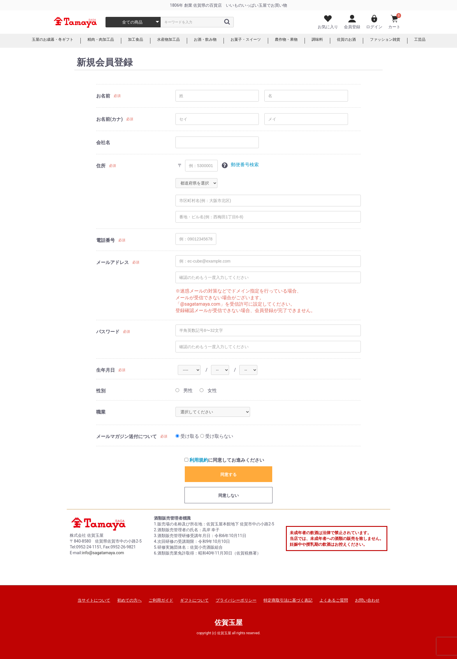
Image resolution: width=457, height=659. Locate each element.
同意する (228, 474)
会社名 (103, 142)
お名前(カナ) (109, 119)
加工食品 (131, 40)
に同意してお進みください (224, 460)
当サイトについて (94, 600)
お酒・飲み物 (204, 40)
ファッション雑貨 (392, 40)
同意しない (228, 495)
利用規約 (198, 460)
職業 (101, 412)
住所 (101, 166)
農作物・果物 (289, 40)
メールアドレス (112, 262)
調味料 (322, 40)
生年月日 (105, 370)
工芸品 (429, 40)
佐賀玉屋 (228, 623)
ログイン (374, 22)
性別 (101, 391)
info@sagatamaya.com (103, 552)
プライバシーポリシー (236, 600)
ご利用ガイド (161, 600)
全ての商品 (132, 22)
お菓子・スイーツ (247, 40)
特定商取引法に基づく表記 (287, 600)
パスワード (107, 331)
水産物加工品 (166, 40)
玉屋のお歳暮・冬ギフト (44, 40)
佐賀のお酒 (352, 40)
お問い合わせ (367, 600)
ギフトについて (194, 600)
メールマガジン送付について (126, 436)
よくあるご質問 (333, 600)
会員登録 (352, 22)
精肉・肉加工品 (95, 40)
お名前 (103, 96)
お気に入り (328, 22)
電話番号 (105, 240)
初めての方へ (129, 600)
